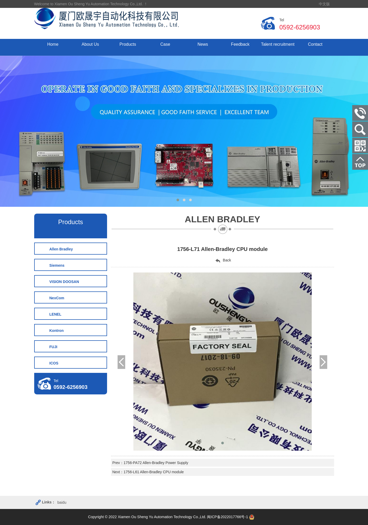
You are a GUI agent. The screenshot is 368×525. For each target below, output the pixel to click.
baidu (61, 502)
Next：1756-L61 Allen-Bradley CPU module (148, 472)
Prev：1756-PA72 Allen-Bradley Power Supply (150, 463)
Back (222, 260)
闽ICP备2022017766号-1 (227, 517)
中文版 (324, 4)
